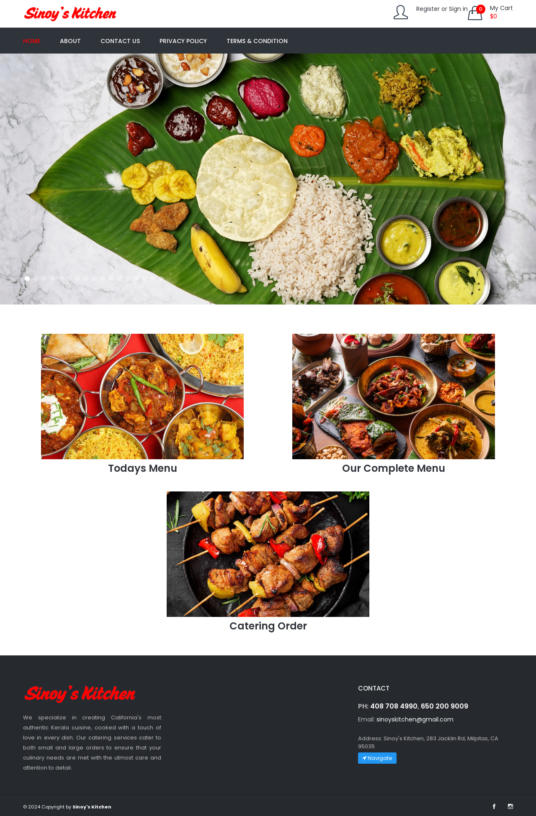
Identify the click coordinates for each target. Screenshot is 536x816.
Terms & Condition (257, 41)
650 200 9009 (444, 706)
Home (31, 41)
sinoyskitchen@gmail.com (415, 719)
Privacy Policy (183, 41)
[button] (27, 278)
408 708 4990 (393, 706)
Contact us (120, 41)
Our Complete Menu (393, 468)
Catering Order (268, 626)
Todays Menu (142, 468)
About (70, 41)
